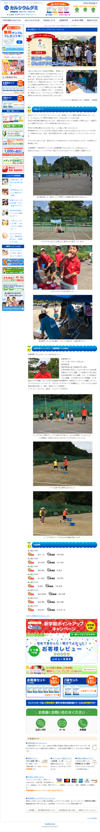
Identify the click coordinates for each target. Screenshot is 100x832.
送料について (32, 758)
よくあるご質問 (77, 20)
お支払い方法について (36, 777)
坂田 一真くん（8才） (14, 57)
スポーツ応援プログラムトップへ (38, 616)
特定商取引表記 (50, 824)
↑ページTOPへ (92, 818)
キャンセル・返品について (62, 758)
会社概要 (11, 14)
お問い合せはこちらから (85, 9)
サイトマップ (31, 14)
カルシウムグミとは (32, 20)
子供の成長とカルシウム (12, 20)
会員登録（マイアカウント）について (41, 798)
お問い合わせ (20, 14)
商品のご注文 (92, 20)
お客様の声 (63, 20)
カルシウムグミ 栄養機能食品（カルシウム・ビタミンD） (21, 8)
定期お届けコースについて (37, 743)
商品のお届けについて (85, 758)
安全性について (49, 20)
